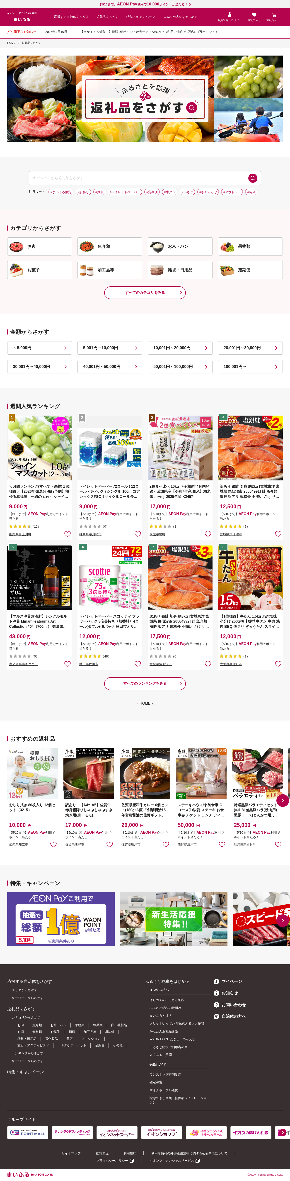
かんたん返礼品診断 (164, 1031)
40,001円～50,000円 (101, 366)
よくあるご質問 (161, 1055)
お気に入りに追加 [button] (67, 533)
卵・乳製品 (119, 1025)
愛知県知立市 (18, 844)
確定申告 (156, 1082)
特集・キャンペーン (140, 17)
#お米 (99, 192)
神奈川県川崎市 (90, 534)
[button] (282, 800)
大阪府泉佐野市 (231, 664)
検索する (252, 178)
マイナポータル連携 (164, 1090)
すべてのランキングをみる (145, 683)
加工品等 (90, 1032)
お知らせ (226, 993)
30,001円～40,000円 (31, 366)
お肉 (20, 1025)
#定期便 (152, 192)
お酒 (20, 1032)
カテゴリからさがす (26, 1017)
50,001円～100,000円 (173, 366)
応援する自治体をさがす (71, 17)
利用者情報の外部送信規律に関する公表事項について (189, 1153)
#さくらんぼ (208, 192)
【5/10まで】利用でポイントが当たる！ (143, 4)
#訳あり (83, 192)
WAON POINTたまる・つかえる (172, 1039)
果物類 (80, 1025)
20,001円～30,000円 (242, 348)
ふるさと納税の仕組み (165, 1008)
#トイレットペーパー (125, 192)
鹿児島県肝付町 (245, 844)
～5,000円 (22, 348)
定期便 (99, 1045)
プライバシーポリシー (112, 1160)
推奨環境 (102, 1153)
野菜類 (98, 1025)
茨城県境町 (157, 534)
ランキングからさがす (28, 1053)
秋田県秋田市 (88, 664)
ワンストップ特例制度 (165, 1074)
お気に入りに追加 (53, 844)
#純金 (251, 192)
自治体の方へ (230, 1016)
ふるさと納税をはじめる (180, 17)
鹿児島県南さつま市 (23, 664)
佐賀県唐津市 (74, 844)
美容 (69, 1038)
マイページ (228, 981)
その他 (118, 1045)
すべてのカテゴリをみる (145, 293)
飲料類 (37, 1032)
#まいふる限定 (61, 192)
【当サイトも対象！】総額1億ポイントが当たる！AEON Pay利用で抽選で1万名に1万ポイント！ (149, 32)
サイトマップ (71, 1153)
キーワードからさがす (28, 998)
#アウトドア (232, 192)
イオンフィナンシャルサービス (172, 1160)
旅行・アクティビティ (33, 1045)
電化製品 (51, 1038)
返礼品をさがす (108, 17)
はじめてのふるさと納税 (167, 1000)
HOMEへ (147, 703)
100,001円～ (235, 366)
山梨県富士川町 (20, 534)
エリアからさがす (24, 990)
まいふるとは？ (161, 1015)
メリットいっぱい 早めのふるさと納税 (177, 1023)
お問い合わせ (230, 1005)
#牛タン (169, 192)
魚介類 (37, 1025)
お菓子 (55, 1032)
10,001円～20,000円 (172, 348)
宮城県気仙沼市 (231, 534)
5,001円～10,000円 (100, 348)
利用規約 (129, 1153)
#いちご (187, 192)
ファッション (90, 1038)
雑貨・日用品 (26, 1038)
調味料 (109, 1032)
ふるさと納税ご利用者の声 (169, 1047)
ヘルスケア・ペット (72, 1045)
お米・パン (58, 1025)
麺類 (72, 1032)
